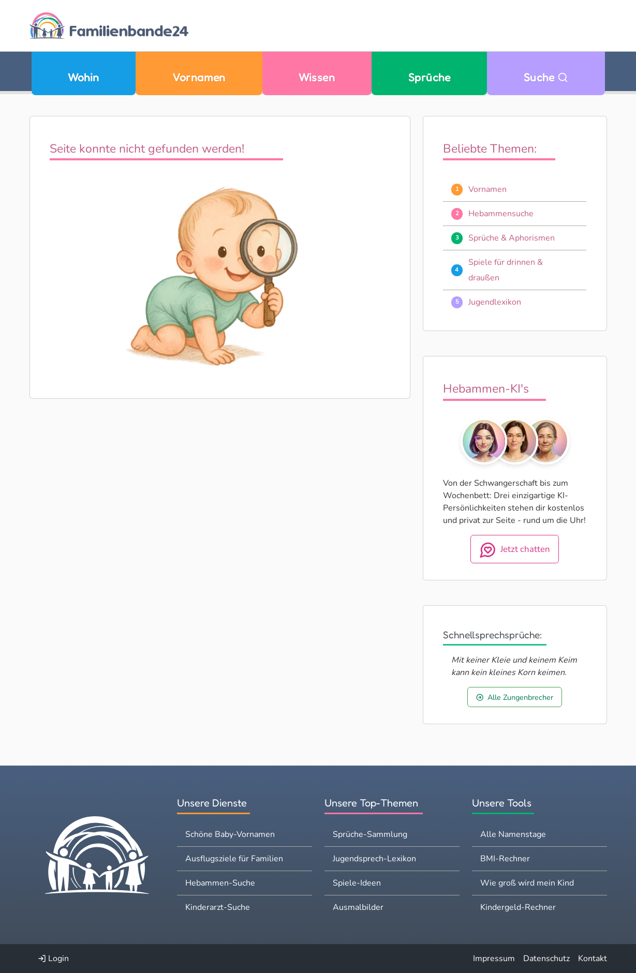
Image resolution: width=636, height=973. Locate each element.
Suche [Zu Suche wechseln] (546, 77)
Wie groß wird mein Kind (527, 883)
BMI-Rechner (505, 858)
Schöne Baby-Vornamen (230, 834)
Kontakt (592, 958)
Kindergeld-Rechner (518, 907)
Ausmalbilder (358, 907)
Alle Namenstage (513, 834)
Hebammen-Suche (220, 883)
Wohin (83, 77)
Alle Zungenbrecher (514, 697)
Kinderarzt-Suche (217, 907)
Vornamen (199, 77)
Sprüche (429, 77)
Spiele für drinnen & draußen (505, 270)
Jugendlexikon (494, 302)
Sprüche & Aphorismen (511, 238)
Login (53, 958)
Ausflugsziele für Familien (234, 858)
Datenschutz (546, 958)
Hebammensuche (501, 213)
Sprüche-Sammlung (370, 834)
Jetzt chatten (515, 550)
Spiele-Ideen (357, 883)
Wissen (317, 77)
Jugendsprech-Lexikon (374, 858)
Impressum (494, 958)
